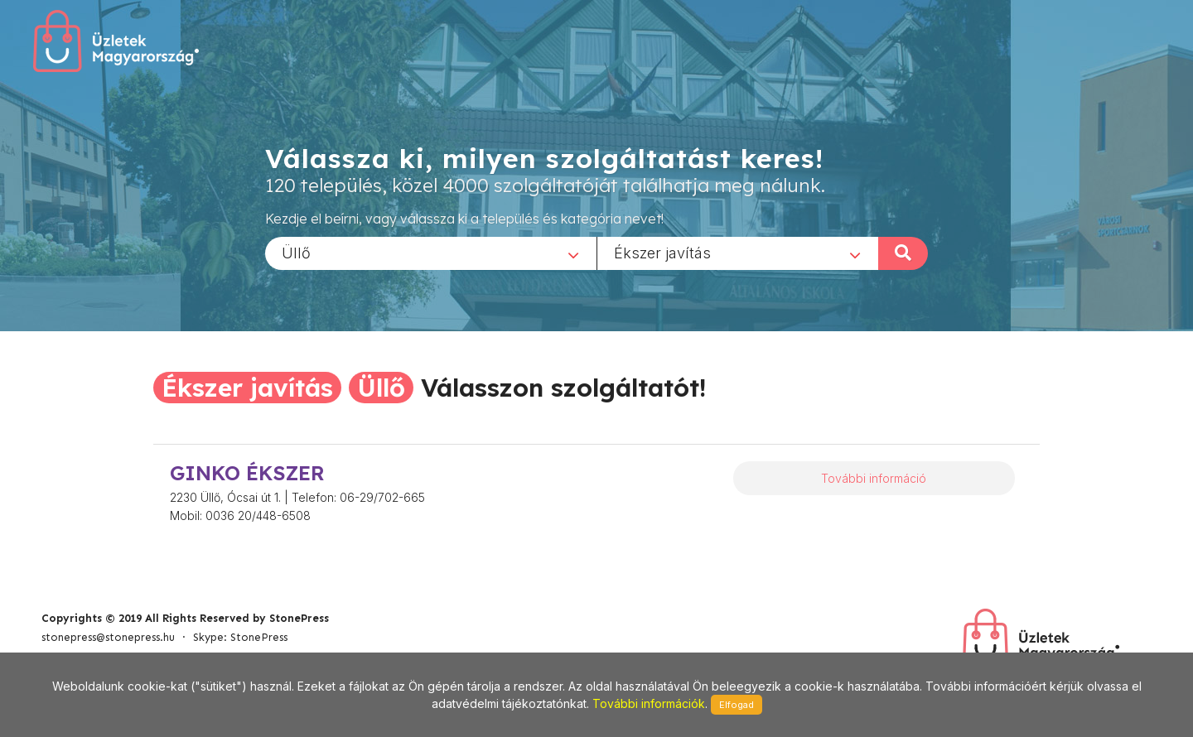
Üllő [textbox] (296, 252)
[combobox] (430, 252)
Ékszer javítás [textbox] (662, 252)
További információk (648, 703)
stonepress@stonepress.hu (108, 637)
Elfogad (736, 705)
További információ (873, 478)
